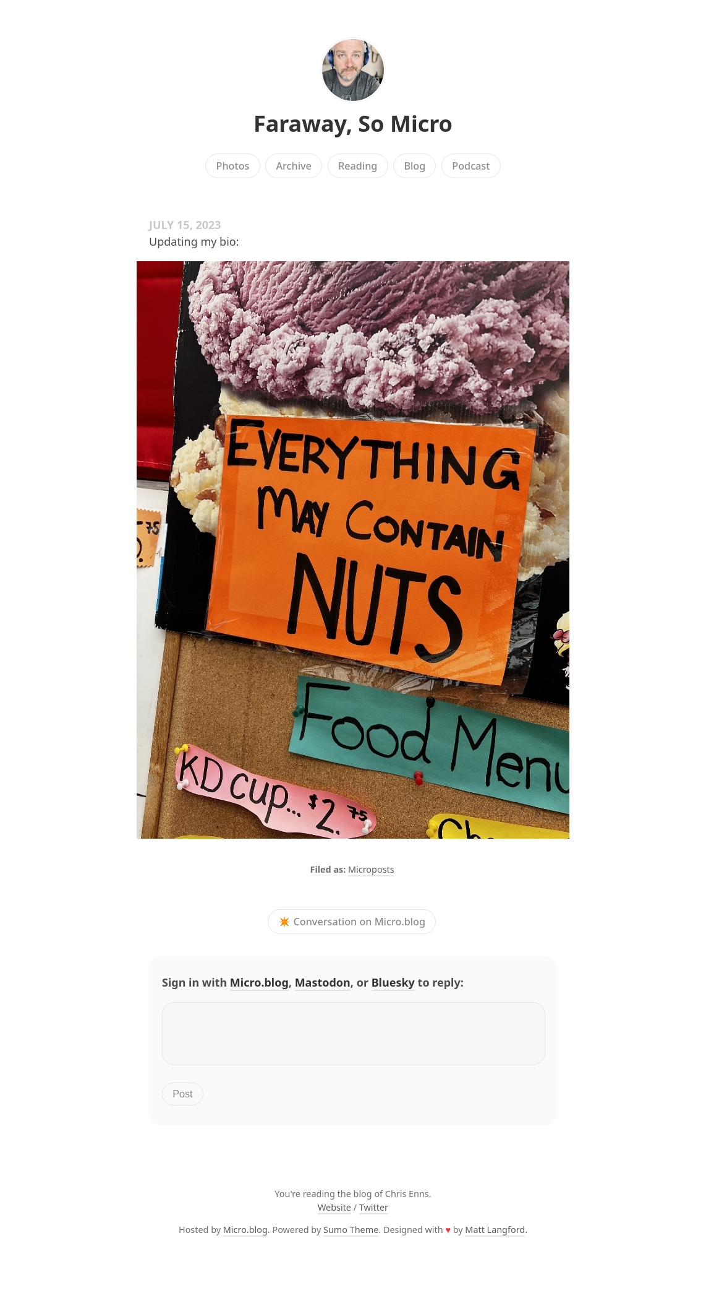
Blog (414, 166)
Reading (357, 166)
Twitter (373, 1215)
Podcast (471, 166)
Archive (293, 166)
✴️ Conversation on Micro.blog (351, 921)
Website (334, 1215)
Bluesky (393, 982)
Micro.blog (259, 982)
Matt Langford (495, 1237)
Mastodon (323, 982)
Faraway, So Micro (353, 123)
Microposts (371, 869)
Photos (233, 166)
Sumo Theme (350, 1237)
